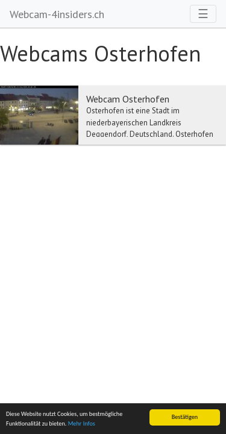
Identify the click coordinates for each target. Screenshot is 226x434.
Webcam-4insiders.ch (57, 14)
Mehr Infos (81, 423)
